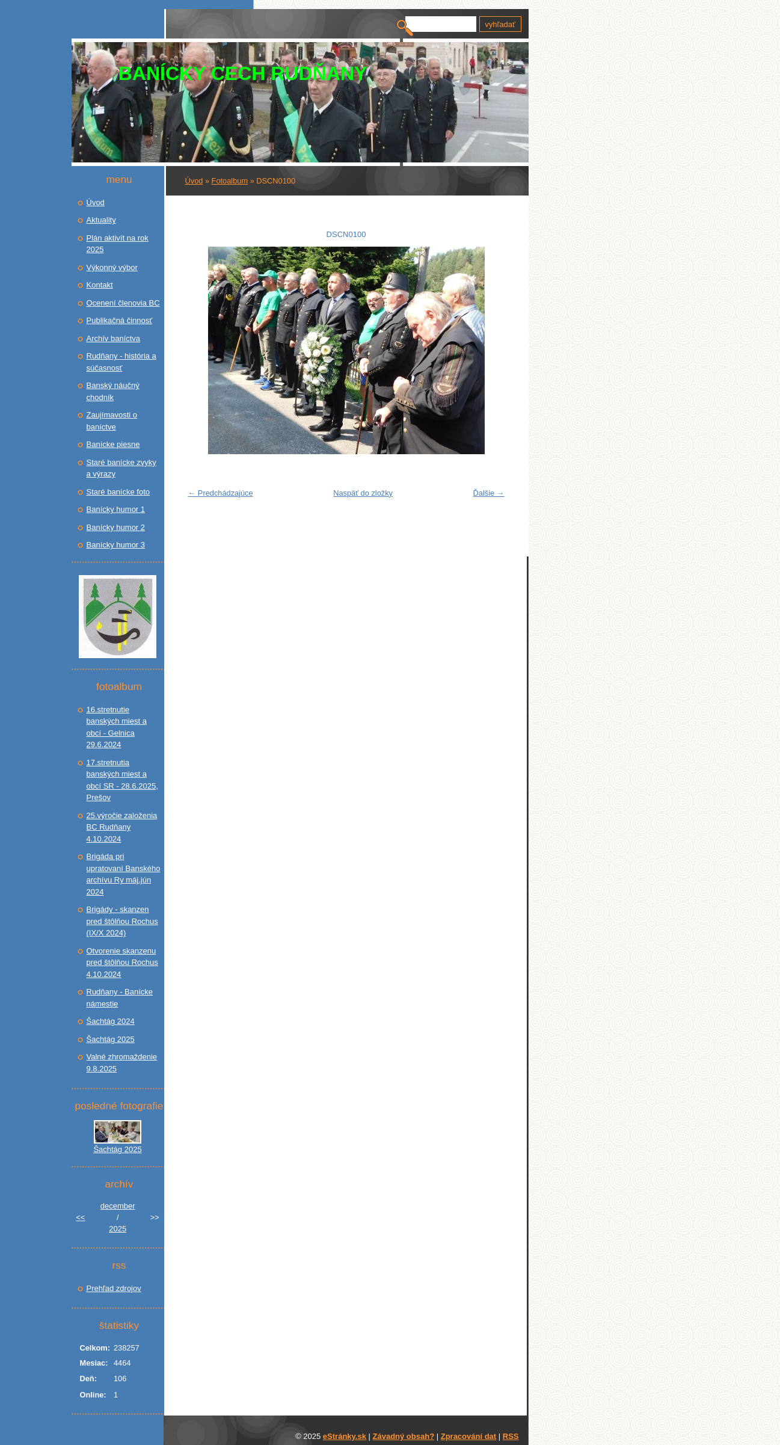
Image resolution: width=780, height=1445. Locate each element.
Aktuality (101, 219)
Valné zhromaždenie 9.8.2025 (122, 1062)
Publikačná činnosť (120, 320)
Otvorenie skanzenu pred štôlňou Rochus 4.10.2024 (122, 962)
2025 (117, 1228)
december (117, 1205)
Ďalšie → (489, 493)
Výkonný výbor (112, 267)
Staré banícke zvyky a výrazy (121, 468)
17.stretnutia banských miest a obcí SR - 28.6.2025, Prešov (122, 780)
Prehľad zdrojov (114, 1288)
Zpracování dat (468, 1436)
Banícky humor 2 (116, 527)
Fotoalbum (230, 180)
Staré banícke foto (118, 491)
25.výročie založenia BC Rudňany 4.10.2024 (122, 827)
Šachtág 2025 (111, 1039)
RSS (511, 1436)
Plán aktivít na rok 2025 (118, 243)
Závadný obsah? (404, 1436)
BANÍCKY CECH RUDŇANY (242, 73)
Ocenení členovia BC (123, 302)
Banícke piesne (113, 444)
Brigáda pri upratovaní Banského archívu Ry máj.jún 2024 (124, 874)
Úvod (194, 180)
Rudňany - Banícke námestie (120, 997)
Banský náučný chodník (113, 391)
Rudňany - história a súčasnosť (121, 361)
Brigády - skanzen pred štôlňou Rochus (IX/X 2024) (122, 921)
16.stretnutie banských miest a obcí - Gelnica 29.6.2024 (117, 727)
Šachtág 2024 (111, 1021)
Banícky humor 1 (116, 509)
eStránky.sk (344, 1436)
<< (80, 1217)
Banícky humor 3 (116, 544)
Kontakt (100, 284)
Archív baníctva (114, 338)
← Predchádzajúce (220, 493)
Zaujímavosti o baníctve (112, 420)
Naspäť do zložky (363, 493)
